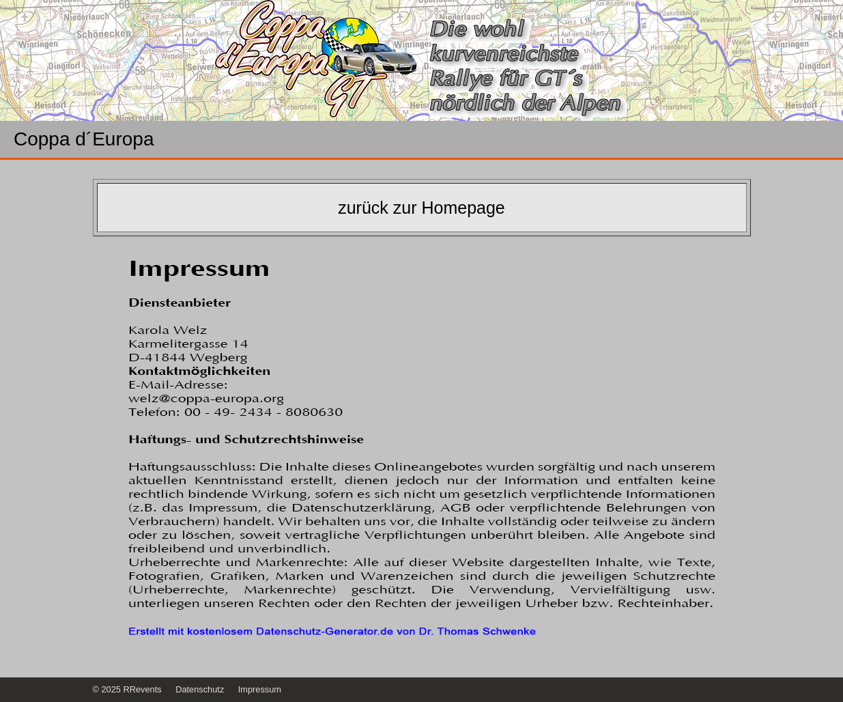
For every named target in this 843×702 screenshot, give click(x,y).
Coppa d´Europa (84, 139)
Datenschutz (199, 689)
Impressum (259, 689)
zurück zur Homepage (421, 207)
